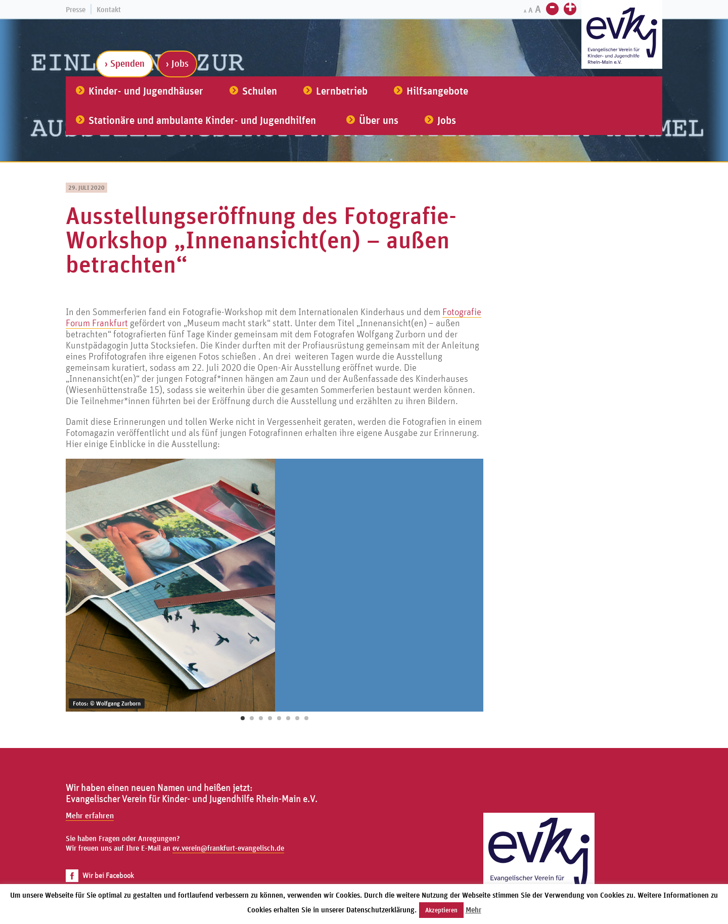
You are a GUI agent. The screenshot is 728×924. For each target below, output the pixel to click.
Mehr (473, 909)
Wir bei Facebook (100, 875)
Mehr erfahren (90, 815)
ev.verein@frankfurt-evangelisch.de (228, 848)
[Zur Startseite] (621, 36)
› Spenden (125, 63)
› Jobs (177, 63)
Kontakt (109, 9)
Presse (75, 9)
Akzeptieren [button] (441, 910)
